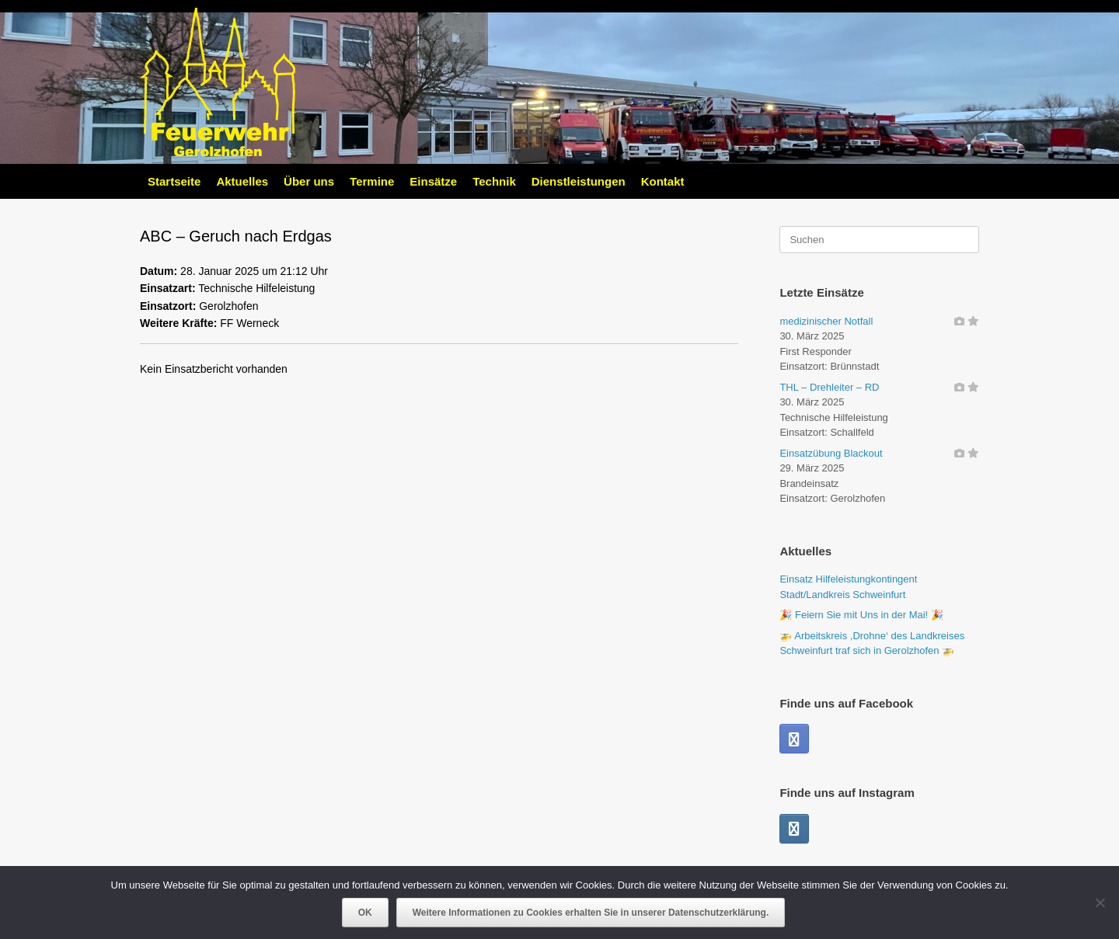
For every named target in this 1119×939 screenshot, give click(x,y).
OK (365, 912)
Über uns (309, 181)
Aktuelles (242, 181)
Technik (494, 181)
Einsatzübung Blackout (830, 453)
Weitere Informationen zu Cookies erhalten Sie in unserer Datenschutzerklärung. (591, 912)
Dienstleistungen (579, 181)
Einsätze (433, 181)
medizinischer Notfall (826, 321)
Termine (372, 181)
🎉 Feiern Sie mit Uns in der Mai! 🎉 (861, 615)
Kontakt (663, 181)
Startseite (174, 181)
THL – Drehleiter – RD (829, 387)
